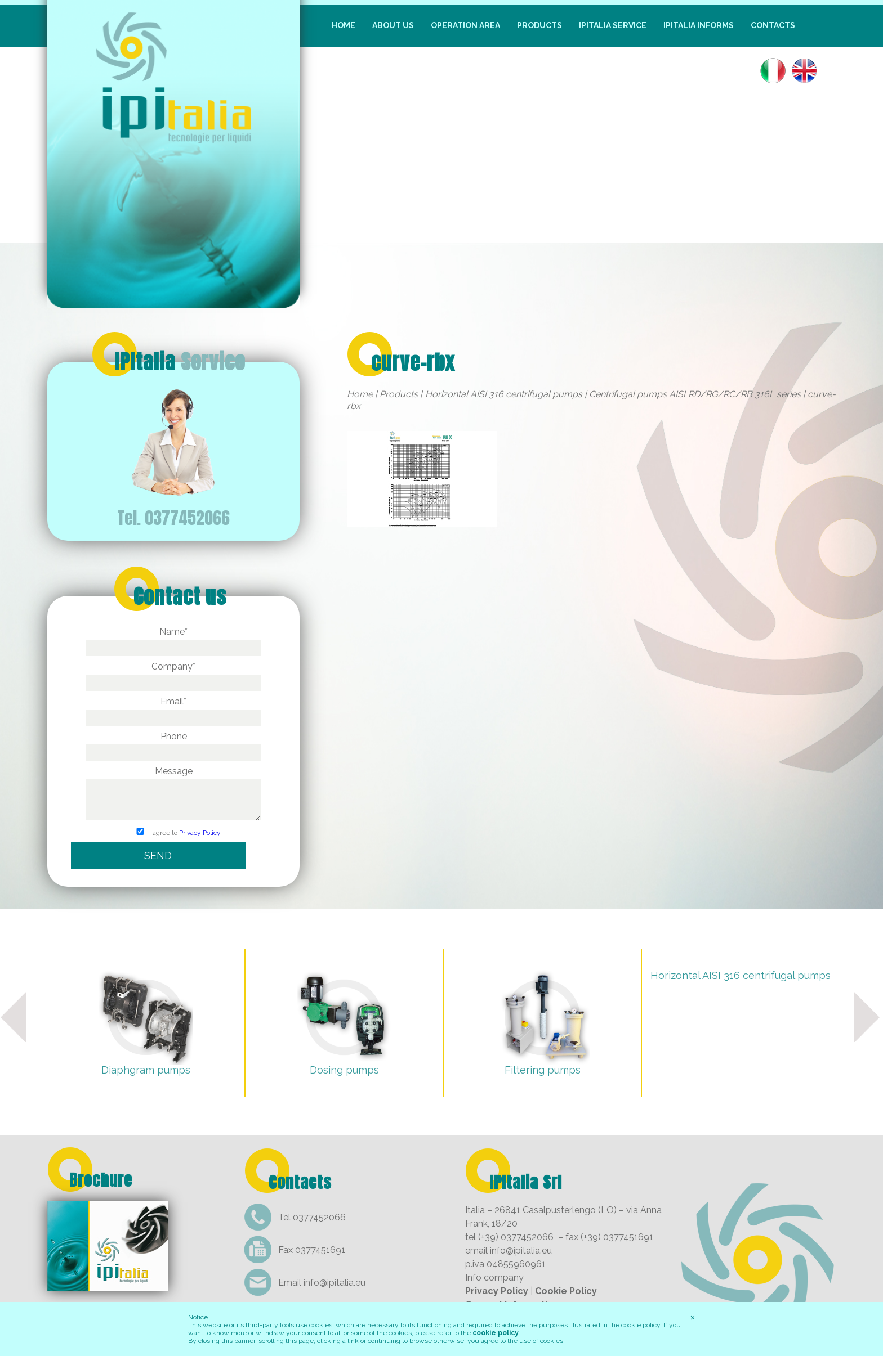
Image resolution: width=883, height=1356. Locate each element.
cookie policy (495, 1333)
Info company (494, 1277)
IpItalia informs (698, 25)
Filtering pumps (543, 1070)
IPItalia (179, 362)
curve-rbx (413, 362)
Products (539, 25)
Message (173, 794)
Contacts (773, 25)
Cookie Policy (566, 1291)
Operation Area (465, 25)
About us (393, 25)
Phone (173, 744)
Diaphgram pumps (145, 1070)
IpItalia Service (612, 25)
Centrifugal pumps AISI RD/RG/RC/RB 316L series (695, 394)
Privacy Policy (200, 833)
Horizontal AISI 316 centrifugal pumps (503, 394)
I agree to (173, 833)
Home (343, 25)
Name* (173, 639)
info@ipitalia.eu (334, 1282)
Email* (173, 709)
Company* (173, 674)
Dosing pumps (344, 1070)
